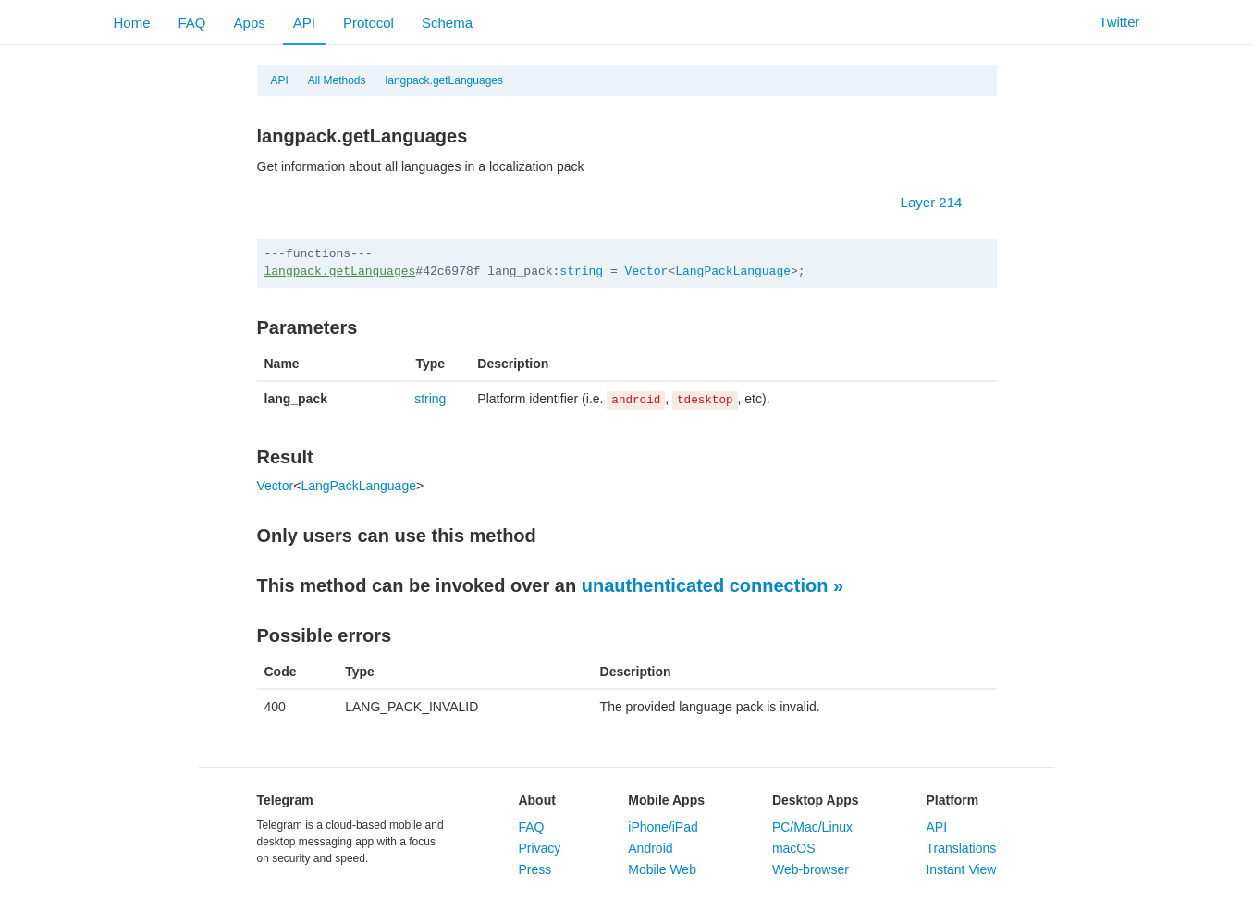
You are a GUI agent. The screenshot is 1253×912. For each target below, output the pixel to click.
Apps (249, 23)
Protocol (368, 23)
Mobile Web (662, 869)
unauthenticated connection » (712, 585)
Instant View (961, 869)
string (581, 271)
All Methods (337, 80)
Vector (647, 271)
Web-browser (810, 869)
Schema (447, 23)
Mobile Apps (666, 800)
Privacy (539, 848)
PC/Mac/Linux (812, 827)
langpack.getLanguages (444, 80)
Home (132, 23)
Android (650, 848)
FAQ (192, 23)
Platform (952, 800)
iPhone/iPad (663, 827)
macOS (794, 848)
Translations (961, 848)
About (536, 800)
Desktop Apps (815, 800)
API (304, 23)
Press (534, 869)
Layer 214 (941, 202)
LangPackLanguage (733, 271)
